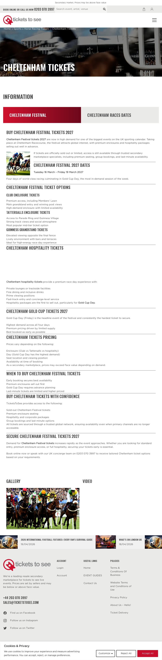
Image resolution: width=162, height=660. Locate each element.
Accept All (147, 653)
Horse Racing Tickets (36, 29)
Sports (17, 29)
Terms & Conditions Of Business (118, 571)
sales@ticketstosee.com (21, 602)
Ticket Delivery (119, 613)
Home (7, 29)
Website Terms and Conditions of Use (120, 586)
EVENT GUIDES (93, 575)
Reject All (126, 653)
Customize (104, 653)
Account (62, 575)
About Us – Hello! (120, 605)
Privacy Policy (118, 597)
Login (60, 568)
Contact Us (90, 583)
